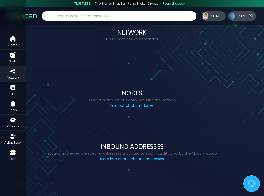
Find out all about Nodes (132, 105)
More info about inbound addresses (132, 158)
